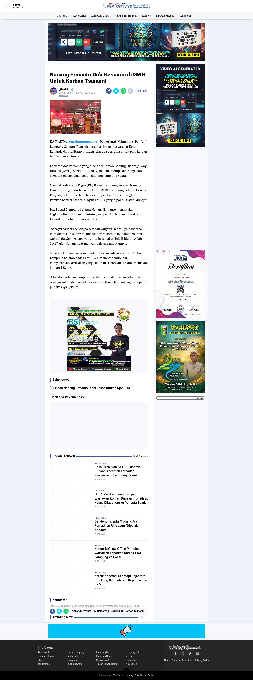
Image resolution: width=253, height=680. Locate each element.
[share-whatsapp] (123, 91)
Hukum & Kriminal (126, 15)
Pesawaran (72, 660)
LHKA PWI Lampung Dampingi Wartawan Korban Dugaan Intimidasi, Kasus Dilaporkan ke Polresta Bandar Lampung (121, 498)
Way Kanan (131, 664)
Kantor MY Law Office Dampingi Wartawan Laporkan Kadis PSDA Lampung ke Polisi (118, 553)
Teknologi (185, 15)
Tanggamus (44, 664)
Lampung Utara (100, 15)
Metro (41, 660)
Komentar (142, 91)
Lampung (101, 463)
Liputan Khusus (165, 15)
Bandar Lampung (75, 652)
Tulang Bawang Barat (107, 664)
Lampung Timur (75, 656)
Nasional (62, 15)
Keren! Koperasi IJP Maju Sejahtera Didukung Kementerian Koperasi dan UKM (121, 580)
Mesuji (129, 656)
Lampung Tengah (46, 656)
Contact (176, 660)
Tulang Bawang (75, 664)
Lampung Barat (104, 652)
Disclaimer (187, 660)
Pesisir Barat (102, 660)
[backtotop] (126, 671)
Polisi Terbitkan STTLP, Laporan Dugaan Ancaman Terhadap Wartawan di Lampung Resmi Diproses (117, 471)
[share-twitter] (116, 91)
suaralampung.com (82, 141)
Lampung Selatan (134, 652)
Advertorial (79, 15)
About (167, 660)
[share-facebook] (109, 91)
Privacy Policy (202, 660)
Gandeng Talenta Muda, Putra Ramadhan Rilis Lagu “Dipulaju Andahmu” (117, 526)
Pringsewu (131, 660)
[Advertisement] (99, 426)
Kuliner (146, 15)
